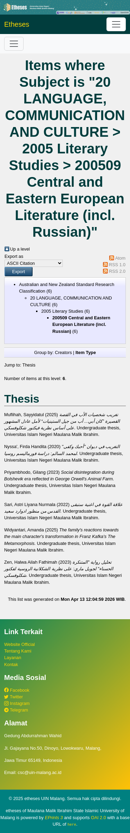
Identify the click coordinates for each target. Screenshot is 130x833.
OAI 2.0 (98, 817)
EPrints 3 (54, 817)
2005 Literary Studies (62, 311)
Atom (120, 258)
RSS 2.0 (117, 271)
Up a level (20, 249)
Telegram (16, 710)
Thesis (28, 365)
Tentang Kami (17, 651)
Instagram (16, 703)
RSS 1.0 (117, 264)
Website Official (19, 644)
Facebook (16, 690)
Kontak (11, 664)
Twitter (13, 696)
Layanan (12, 657)
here (72, 824)
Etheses (16, 24)
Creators (63, 352)
